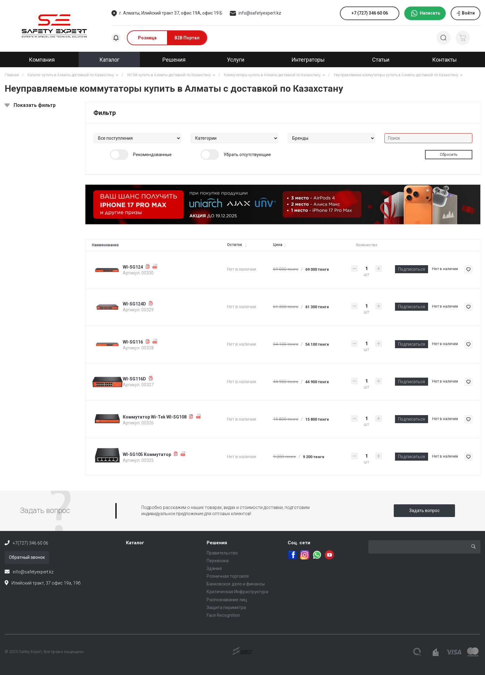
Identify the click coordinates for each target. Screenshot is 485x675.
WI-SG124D (134, 303)
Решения (217, 542)
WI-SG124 (133, 267)
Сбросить (448, 154)
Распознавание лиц (227, 599)
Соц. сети (299, 542)
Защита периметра (226, 607)
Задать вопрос (424, 510)
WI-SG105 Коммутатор (147, 454)
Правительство (222, 552)
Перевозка (218, 560)
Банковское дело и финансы (236, 583)
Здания (214, 568)
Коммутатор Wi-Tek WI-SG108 (155, 416)
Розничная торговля (228, 576)
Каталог (135, 542)
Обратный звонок (27, 557)
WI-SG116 (133, 342)
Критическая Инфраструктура (237, 591)
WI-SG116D (134, 378)
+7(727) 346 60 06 (30, 543)
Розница (147, 37)
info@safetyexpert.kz (259, 13)
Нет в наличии (445, 269)
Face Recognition (223, 615)
